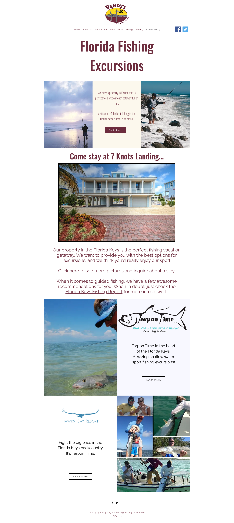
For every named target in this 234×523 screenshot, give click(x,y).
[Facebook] (178, 29)
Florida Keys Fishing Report (94, 291)
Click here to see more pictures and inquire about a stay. (116, 270)
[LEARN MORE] (153, 379)
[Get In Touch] (115, 130)
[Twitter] (185, 29)
